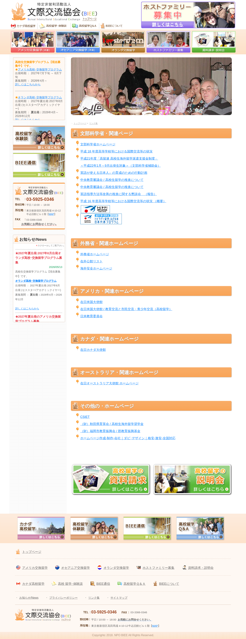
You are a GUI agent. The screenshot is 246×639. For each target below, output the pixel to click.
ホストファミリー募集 (158, 568)
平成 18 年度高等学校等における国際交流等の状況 (116, 151)
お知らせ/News (28, 597)
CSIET (85, 417)
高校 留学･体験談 (70, 584)
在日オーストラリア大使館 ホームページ (109, 383)
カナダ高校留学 (33, 584)
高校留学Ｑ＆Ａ (135, 584)
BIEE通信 (103, 584)
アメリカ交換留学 (35, 568)
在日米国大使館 (91, 302)
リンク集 (94, 597)
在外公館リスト (91, 261)
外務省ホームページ (94, 254)
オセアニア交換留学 (75, 568)
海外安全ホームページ (96, 268)
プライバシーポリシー (63, 597)
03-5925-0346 (40, 199)
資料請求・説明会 (201, 568)
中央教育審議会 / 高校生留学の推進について (112, 180)
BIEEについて (169, 584)
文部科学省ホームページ (97, 144)
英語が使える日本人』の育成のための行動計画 (113, 173)
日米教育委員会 (91, 316)
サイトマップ (118, 597)
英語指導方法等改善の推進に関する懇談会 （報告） (118, 194)
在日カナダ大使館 (93, 350)
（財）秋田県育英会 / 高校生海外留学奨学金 (112, 424)
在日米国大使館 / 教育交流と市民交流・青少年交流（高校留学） (126, 309)
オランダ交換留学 (116, 568)
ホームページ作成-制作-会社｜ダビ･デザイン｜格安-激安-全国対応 (127, 438)
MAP (51, 214)
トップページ (31, 552)
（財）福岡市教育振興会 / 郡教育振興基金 (110, 431)
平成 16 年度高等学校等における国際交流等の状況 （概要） (123, 201)
